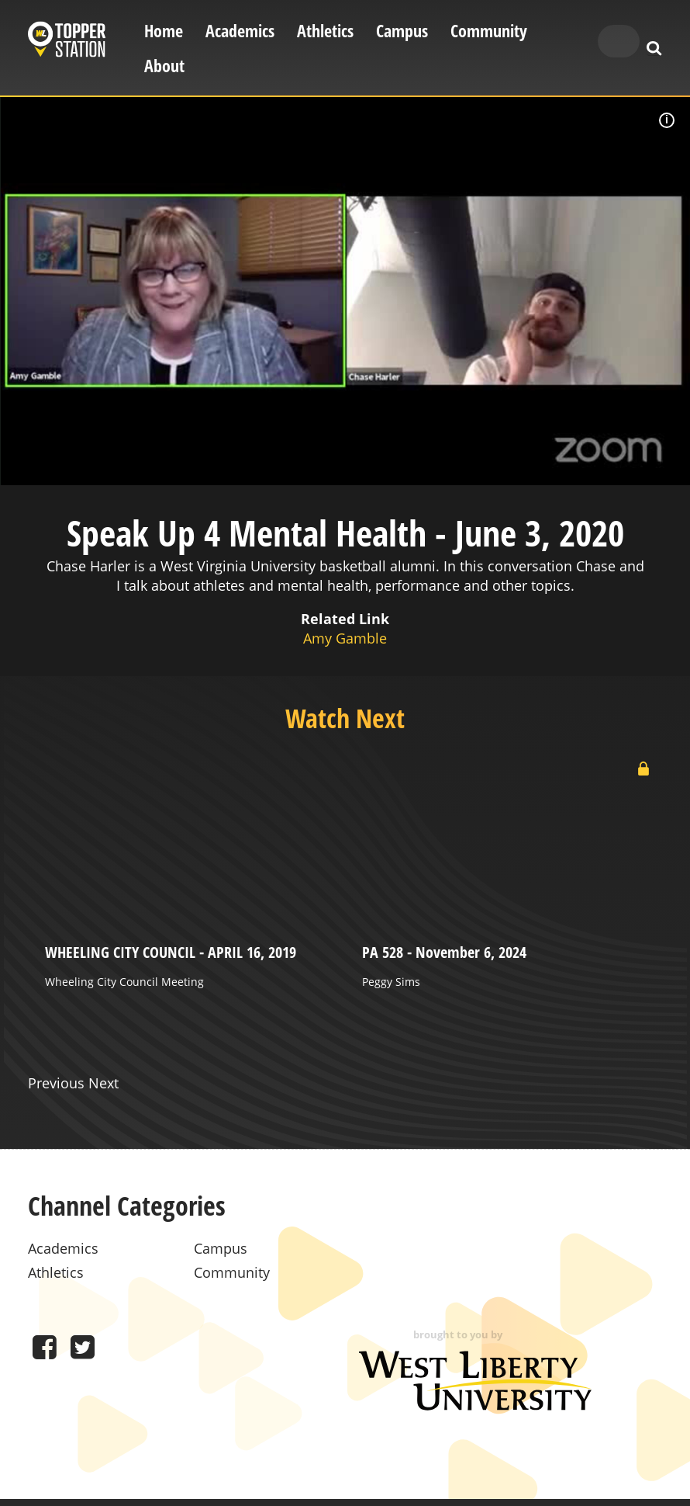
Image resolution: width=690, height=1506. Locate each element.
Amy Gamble (345, 638)
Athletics (325, 30)
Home (163, 30)
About (164, 65)
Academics (239, 30)
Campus (402, 30)
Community (488, 30)
